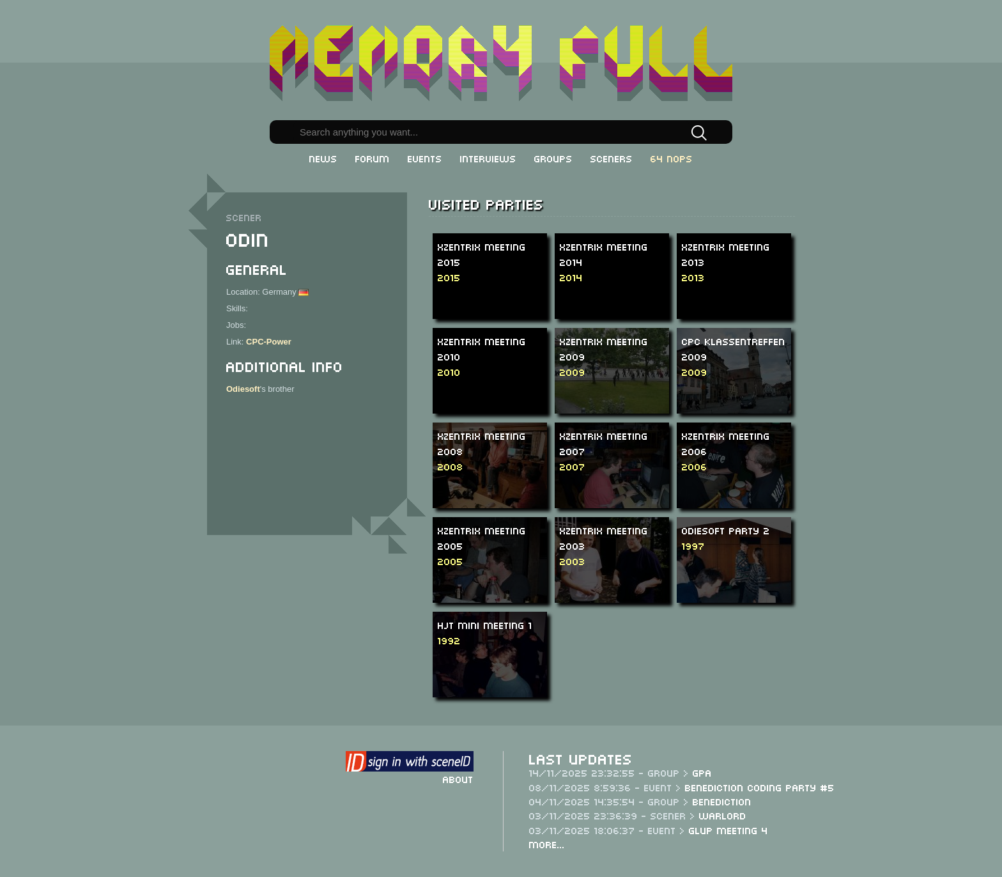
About (458, 779)
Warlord (722, 815)
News (323, 158)
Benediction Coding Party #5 (760, 787)
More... (547, 844)
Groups (553, 158)
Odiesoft (243, 389)
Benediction (722, 801)
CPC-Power (268, 341)
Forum (372, 158)
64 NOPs (672, 158)
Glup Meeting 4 (728, 830)
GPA (702, 772)
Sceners (611, 158)
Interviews (488, 158)
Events (425, 158)
